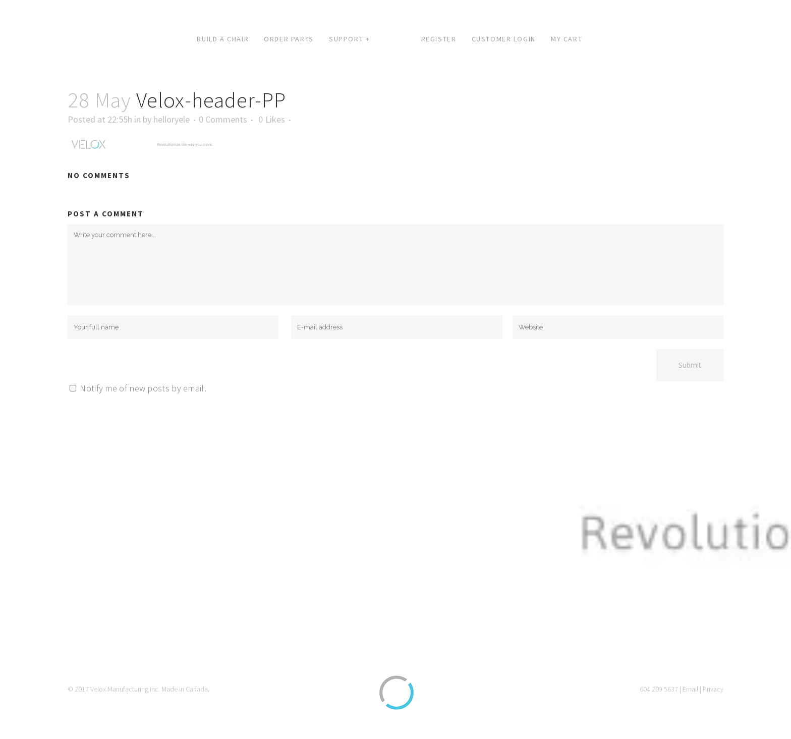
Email (690, 689)
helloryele (171, 119)
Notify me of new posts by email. (143, 388)
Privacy (713, 689)
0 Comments (223, 119)
